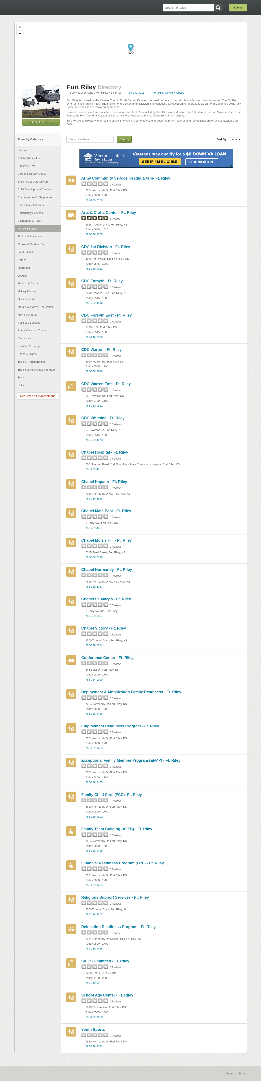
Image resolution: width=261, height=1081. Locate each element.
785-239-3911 (135, 92)
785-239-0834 (94, 645)
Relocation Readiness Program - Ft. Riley (118, 927)
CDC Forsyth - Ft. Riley (102, 281)
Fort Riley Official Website (168, 92)
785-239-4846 (94, 303)
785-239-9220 (94, 1017)
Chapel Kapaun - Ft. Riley (104, 482)
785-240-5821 (94, 982)
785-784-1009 (94, 679)
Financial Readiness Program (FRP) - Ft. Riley (122, 863)
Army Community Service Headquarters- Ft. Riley (125, 178)
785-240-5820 (94, 337)
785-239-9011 (94, 268)
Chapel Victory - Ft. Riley (103, 628)
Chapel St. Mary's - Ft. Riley (106, 599)
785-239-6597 (94, 615)
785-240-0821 (94, 405)
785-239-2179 (94, 200)
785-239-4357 (94, 469)
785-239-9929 (94, 371)
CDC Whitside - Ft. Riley (103, 418)
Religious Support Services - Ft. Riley (115, 897)
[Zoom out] (20, 33)
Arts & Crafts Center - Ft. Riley (108, 212)
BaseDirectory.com (45, 7)
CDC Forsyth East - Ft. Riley (106, 315)
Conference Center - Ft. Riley (107, 658)
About (229, 1073)
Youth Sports (93, 1029)
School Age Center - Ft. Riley (107, 995)
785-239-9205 (94, 234)
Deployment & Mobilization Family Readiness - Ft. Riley (131, 692)
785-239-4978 (94, 440)
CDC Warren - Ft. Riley (101, 349)
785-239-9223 (94, 1046)
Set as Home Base (41, 122)
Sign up (237, 7)
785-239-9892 (94, 816)
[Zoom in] (20, 27)
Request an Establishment (37, 396)
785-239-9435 (94, 713)
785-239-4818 (94, 498)
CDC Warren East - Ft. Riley (106, 384)
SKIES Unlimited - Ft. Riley (105, 961)
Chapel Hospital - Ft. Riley (104, 452)
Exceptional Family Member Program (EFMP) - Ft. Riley (130, 760)
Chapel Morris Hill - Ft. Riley (106, 540)
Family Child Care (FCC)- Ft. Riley (111, 795)
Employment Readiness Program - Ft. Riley (120, 726)
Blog (242, 1073)
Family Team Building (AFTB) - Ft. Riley (116, 829)
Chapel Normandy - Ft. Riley (106, 569)
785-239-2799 (94, 557)
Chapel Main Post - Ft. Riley (106, 511)
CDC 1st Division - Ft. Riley (105, 247)
